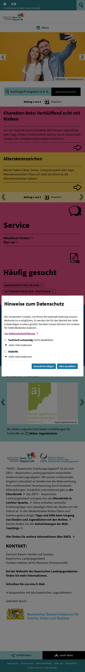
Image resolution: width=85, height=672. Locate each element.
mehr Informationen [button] (20, 345)
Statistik (11, 351)
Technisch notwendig (29, 340)
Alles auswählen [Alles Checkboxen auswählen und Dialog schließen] (67, 366)
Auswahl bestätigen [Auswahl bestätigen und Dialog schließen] (44, 366)
